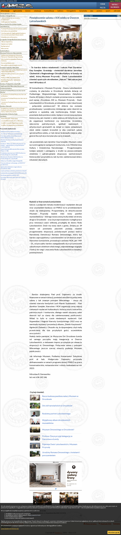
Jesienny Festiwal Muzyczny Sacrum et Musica (12, 91)
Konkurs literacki (5, 106)
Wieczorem (4, 48)
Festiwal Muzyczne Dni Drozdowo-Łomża (14, 29)
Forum (102, 4)
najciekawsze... (5, 26)
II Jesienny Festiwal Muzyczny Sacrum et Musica (14, 99)
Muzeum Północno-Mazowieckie (11, 53)
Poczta (102, 7)
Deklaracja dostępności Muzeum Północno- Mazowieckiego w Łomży (12, 56)
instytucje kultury (6, 88)
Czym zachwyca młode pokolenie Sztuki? (14, 171)
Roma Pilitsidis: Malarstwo (9, 118)
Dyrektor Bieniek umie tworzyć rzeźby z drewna (13, 178)
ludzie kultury (4, 51)
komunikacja (49, 11)
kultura (60, 11)
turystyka (83, 11)
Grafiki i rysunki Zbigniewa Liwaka (12, 123)
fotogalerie (71, 11)
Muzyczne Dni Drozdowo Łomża (10, 24)
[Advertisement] (55, 180)
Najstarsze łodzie (6, 44)
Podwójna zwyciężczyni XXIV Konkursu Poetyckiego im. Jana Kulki (13, 153)
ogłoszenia (17, 11)
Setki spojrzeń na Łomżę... (9, 22)
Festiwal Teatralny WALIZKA (9, 67)
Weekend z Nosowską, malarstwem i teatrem (12, 140)
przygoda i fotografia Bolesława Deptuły (13, 39)
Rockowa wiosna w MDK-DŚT (10, 175)
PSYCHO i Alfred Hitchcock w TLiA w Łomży (12, 74)
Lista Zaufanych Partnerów (10, 529)
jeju (91, 11)
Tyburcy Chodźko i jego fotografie (12, 161)
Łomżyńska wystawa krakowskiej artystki (14, 173)
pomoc (99, 11)
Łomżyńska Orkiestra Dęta (8, 114)
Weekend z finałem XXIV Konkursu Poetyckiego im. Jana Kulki (12, 157)
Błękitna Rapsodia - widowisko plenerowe (10, 80)
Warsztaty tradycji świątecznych (11, 65)
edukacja (37, 11)
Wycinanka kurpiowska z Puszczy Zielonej (11, 60)
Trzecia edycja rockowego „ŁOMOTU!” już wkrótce (13, 163)
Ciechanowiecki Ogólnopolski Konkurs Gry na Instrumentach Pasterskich (13, 34)
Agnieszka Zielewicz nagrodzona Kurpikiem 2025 (11, 167)
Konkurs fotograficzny (7, 16)
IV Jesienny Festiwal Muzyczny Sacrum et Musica (13, 95)
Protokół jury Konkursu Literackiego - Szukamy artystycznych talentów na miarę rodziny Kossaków (13, 110)
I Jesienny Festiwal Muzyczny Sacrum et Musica (14, 103)
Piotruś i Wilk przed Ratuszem (10, 77)
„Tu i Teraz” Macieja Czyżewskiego (11, 133)
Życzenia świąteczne (7, 63)
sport (108, 11)
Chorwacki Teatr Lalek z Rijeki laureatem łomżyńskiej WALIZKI (14, 70)
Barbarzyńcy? (5, 46)
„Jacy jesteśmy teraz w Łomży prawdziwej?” (10, 18)
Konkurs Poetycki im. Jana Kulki (10, 84)
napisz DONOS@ (115, 1)
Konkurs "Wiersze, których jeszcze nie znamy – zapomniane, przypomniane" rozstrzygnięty (13, 145)
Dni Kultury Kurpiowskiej (9, 31)
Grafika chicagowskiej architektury (12, 125)
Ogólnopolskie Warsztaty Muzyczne (12, 86)
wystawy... (3, 116)
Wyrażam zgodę (113, 532)
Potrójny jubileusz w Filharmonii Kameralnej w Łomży (11, 136)
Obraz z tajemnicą (6, 42)
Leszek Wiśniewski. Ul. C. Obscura (12, 121)
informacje (5, 11)
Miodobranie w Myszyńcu (9, 37)
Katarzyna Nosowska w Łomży (10, 131)
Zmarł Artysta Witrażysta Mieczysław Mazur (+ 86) (12, 150)
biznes (27, 11)
